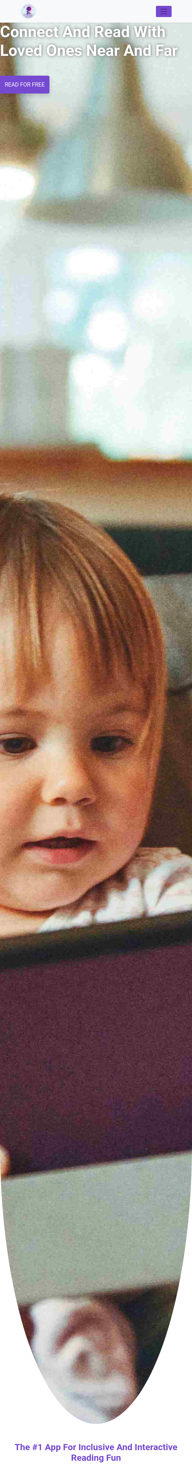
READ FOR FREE (25, 84)
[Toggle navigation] (164, 11)
